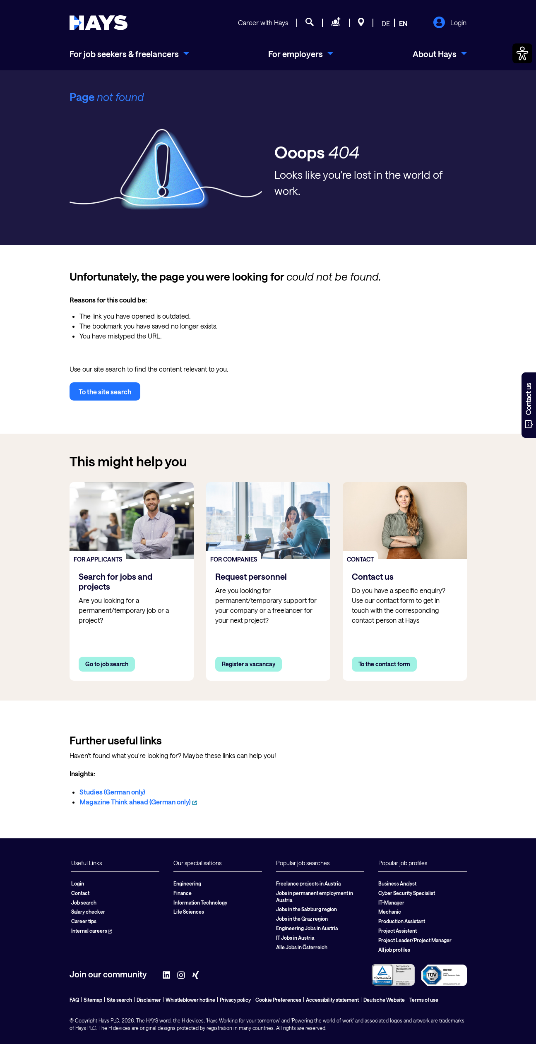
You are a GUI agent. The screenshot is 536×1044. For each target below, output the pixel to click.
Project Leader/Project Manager (415, 940)
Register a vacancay (248, 663)
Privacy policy (235, 1000)
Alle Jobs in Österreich (301, 947)
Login (449, 23)
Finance (182, 893)
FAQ (74, 1000)
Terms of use (423, 1000)
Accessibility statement (332, 1000)
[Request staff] (336, 23)
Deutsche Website (384, 1000)
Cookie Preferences (278, 1000)
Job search (83, 902)
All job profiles (394, 950)
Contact (80, 893)
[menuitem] (129, 54)
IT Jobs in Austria (295, 938)
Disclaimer (149, 1000)
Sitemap (93, 1000)
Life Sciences (188, 911)
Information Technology (200, 902)
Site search (119, 1000)
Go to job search (106, 663)
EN (403, 23)
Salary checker (88, 911)
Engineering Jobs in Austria (307, 928)
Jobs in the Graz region (302, 919)
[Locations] (361, 23)
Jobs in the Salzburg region (306, 909)
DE (386, 23)
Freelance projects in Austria (308, 883)
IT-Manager (391, 902)
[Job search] (309, 23)
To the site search (105, 392)
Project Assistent (397, 931)
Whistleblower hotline (190, 1000)
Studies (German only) (112, 792)
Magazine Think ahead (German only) (138, 802)
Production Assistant (401, 921)
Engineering (187, 883)
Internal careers (91, 931)
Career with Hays (263, 22)
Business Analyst (397, 883)
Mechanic (389, 911)
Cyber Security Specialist (406, 893)
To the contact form (384, 663)
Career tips (83, 921)
